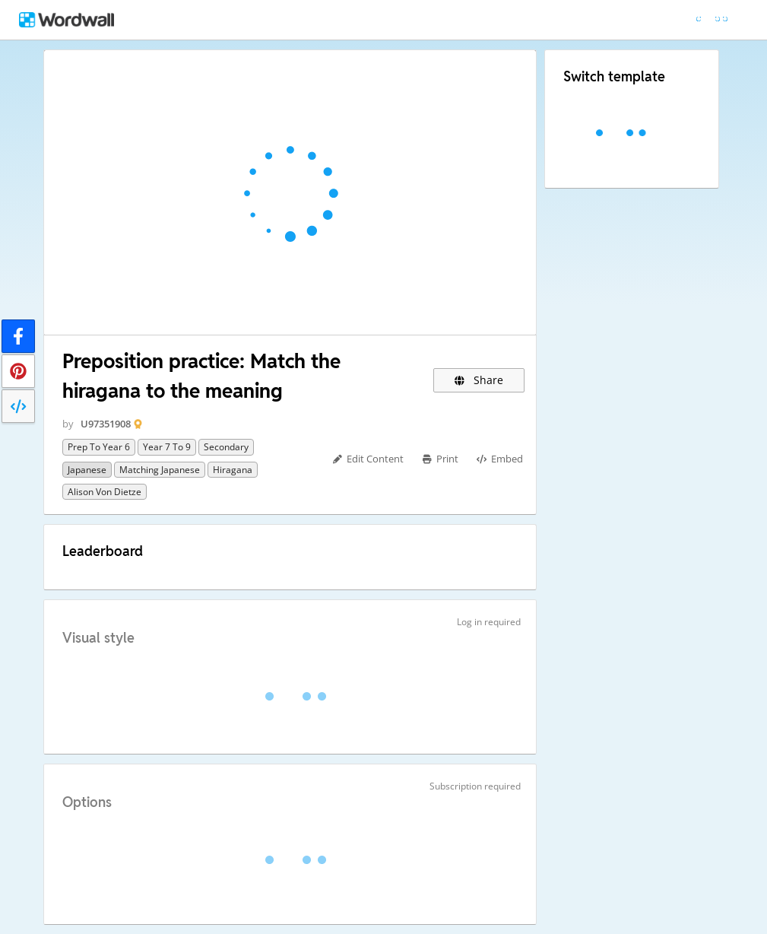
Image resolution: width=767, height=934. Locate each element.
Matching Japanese (159, 469)
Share (479, 380)
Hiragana (232, 469)
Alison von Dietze (104, 491)
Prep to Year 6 (99, 446)
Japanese (87, 469)
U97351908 (106, 423)
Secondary (226, 446)
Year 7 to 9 (167, 446)
